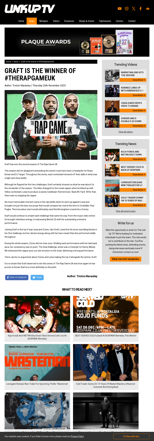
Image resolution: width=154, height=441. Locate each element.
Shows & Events (88, 20)
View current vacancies (125, 258)
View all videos (126, 131)
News (28, 20)
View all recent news (126, 210)
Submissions (108, 20)
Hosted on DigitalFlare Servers (16, 425)
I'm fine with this (131, 436)
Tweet (38, 277)
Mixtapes (41, 20)
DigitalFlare (39, 422)
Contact (137, 20)
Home (16, 20)
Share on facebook (16, 277)
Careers (123, 20)
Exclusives (69, 20)
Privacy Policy (38, 406)
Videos (54, 20)
